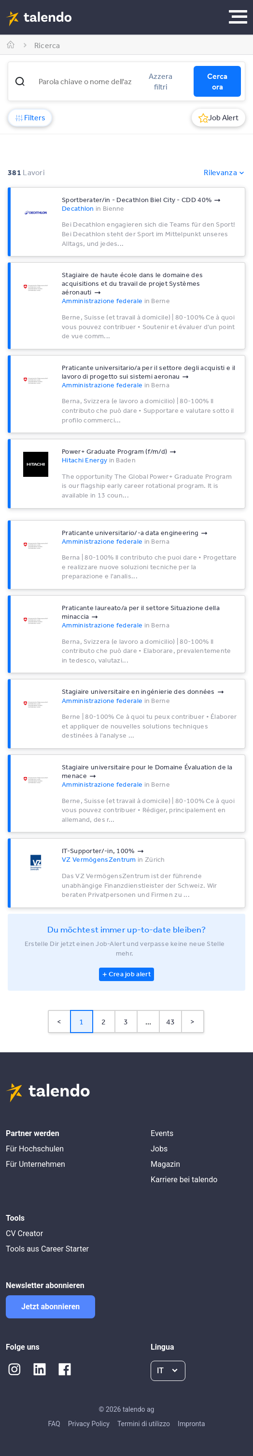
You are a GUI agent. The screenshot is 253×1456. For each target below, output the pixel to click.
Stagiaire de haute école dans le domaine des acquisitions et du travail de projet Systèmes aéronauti (132, 283)
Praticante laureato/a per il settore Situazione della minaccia (141, 612)
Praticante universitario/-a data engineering (130, 532)
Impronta (191, 1424)
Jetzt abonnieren (50, 1306)
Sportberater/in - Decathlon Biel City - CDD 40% (136, 199)
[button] (20, 81)
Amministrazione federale (102, 300)
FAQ (54, 1424)
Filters (29, 117)
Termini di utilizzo (143, 1424)
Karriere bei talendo (184, 1179)
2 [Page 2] (103, 1021)
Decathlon (78, 208)
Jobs (159, 1148)
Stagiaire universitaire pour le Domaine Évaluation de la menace (147, 771)
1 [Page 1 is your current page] (81, 1021)
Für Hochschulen (35, 1148)
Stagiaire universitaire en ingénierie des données (138, 691)
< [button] (59, 1021)
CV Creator (24, 1233)
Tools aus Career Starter (47, 1248)
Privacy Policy (89, 1424)
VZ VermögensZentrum (99, 859)
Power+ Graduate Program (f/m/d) (114, 451)
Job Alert (218, 117)
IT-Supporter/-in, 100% (98, 850)
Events (162, 1133)
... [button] (148, 1021)
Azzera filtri (160, 81)
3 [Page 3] (126, 1021)
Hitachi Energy (84, 460)
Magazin (165, 1164)
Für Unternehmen (35, 1164)
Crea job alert (130, 974)
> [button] (192, 1021)
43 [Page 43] (170, 1021)
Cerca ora (217, 81)
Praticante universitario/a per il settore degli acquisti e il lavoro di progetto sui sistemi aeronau (148, 372)
